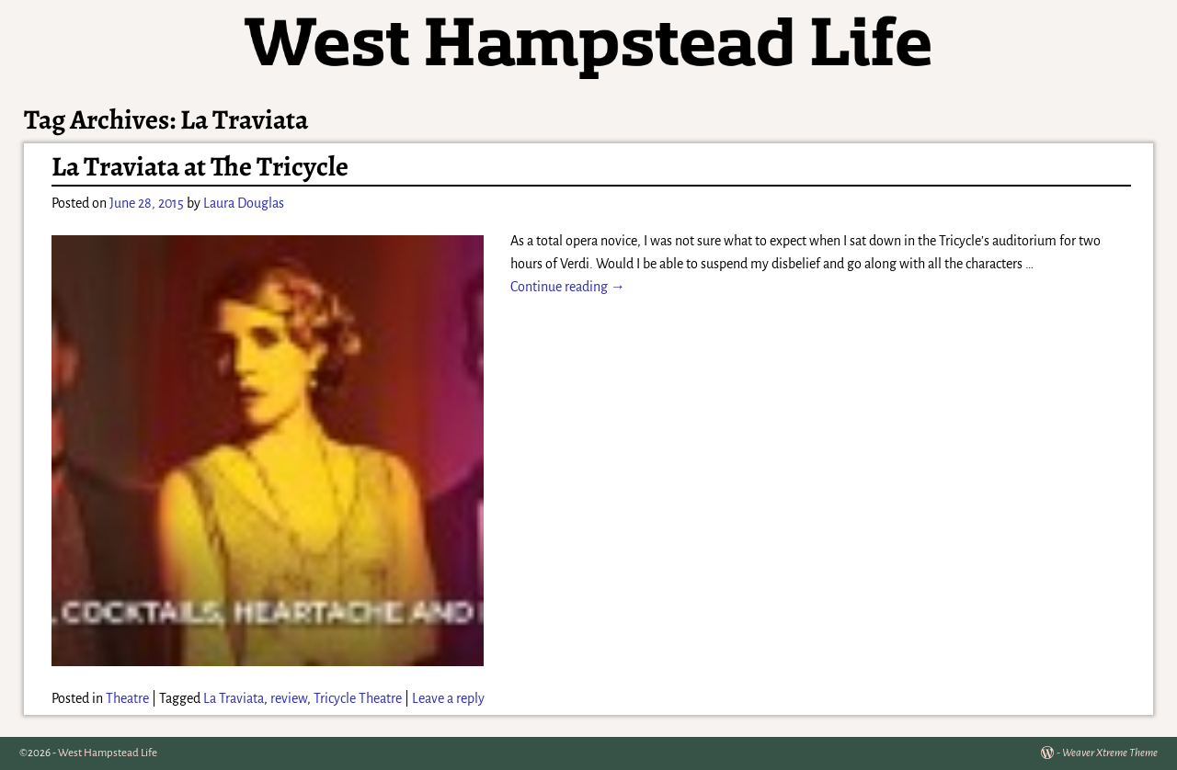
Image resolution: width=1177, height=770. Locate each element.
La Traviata (233, 698)
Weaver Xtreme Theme (1110, 753)
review (288, 698)
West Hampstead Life (107, 753)
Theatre (127, 698)
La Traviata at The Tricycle (200, 166)
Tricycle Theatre (358, 698)
